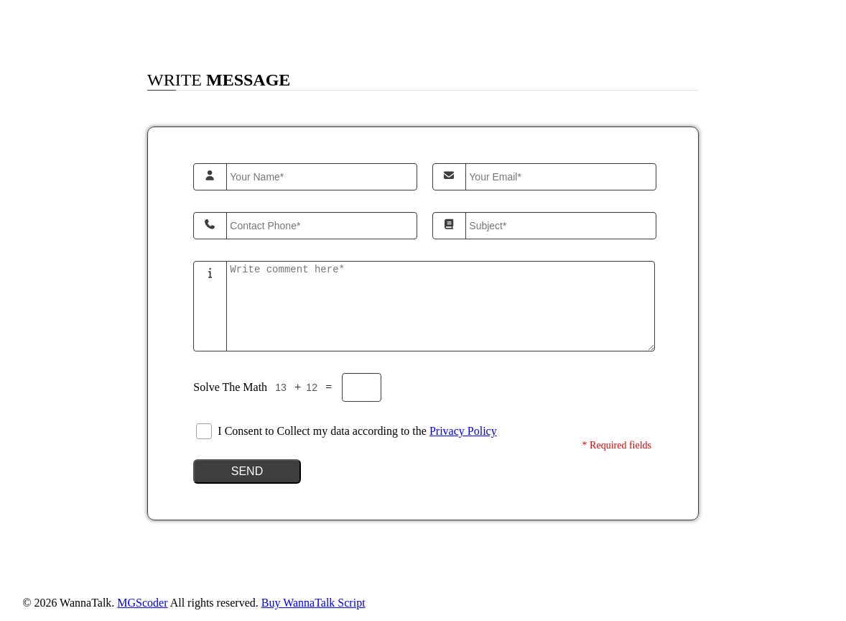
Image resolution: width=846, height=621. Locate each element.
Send (247, 471)
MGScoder (142, 603)
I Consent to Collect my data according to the (357, 431)
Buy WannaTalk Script (313, 603)
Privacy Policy (463, 431)
